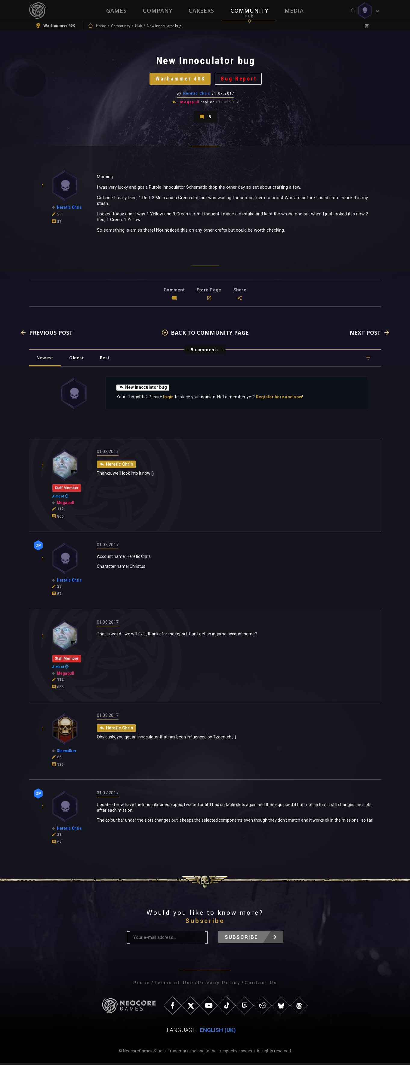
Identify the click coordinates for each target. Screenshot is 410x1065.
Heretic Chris (196, 95)
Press (141, 984)
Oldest (77, 360)
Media (294, 10)
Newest (45, 360)
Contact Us (261, 984)
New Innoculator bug (143, 389)
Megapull (189, 103)
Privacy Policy (219, 984)
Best (106, 360)
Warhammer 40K (180, 79)
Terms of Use (174, 984)
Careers (201, 10)
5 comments (205, 351)
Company (157, 10)
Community (249, 10)
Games (116, 10)
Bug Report (239, 79)
